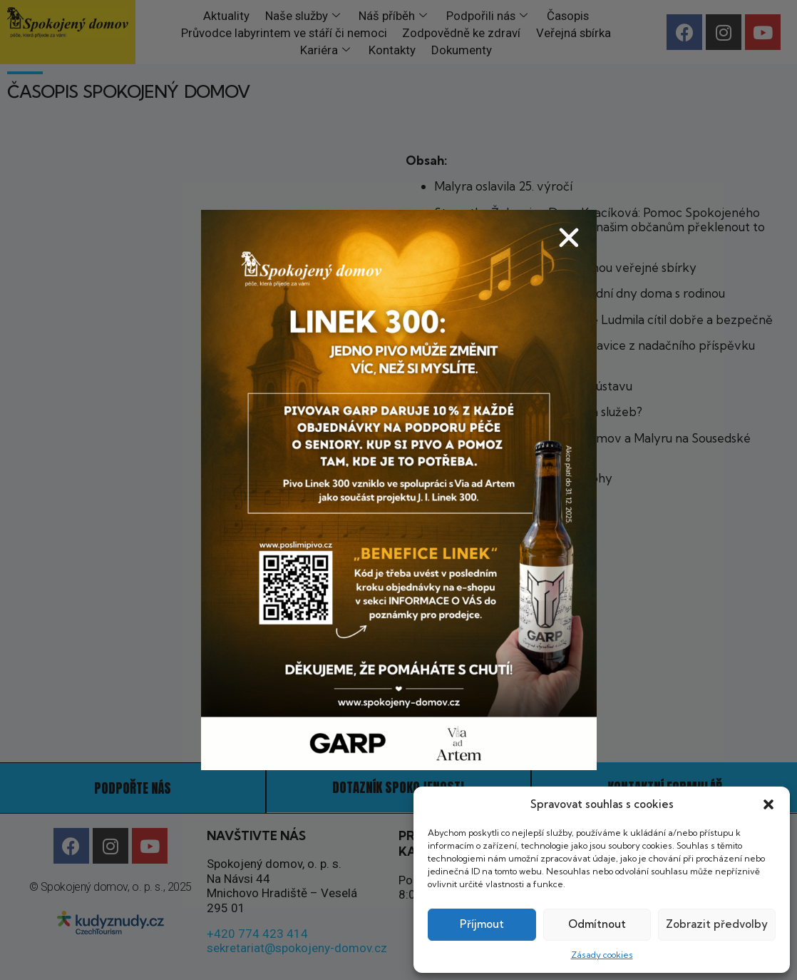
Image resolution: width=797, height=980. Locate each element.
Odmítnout (597, 924)
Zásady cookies (602, 954)
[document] (398, 490)
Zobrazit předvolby (717, 924)
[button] (768, 804)
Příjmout (482, 924)
